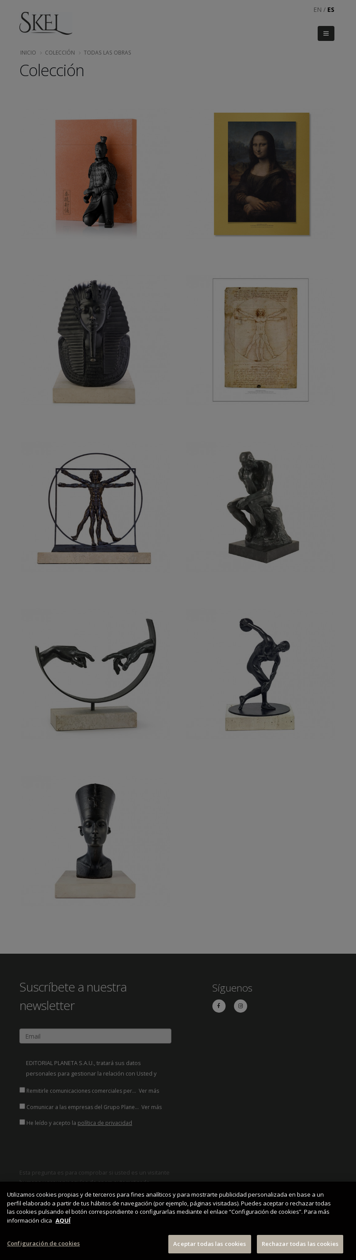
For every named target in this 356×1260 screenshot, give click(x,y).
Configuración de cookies (43, 1244)
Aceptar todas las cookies (209, 1244)
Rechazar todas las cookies (300, 1244)
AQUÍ (63, 1220)
